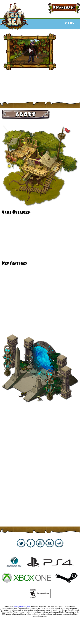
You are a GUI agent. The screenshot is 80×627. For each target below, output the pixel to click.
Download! (64, 7)
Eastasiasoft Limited (22, 606)
